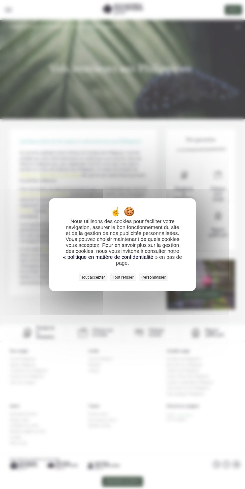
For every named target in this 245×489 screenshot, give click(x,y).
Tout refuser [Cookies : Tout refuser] (123, 277)
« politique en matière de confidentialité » (111, 257)
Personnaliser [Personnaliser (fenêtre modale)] (153, 277)
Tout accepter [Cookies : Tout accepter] (93, 277)
